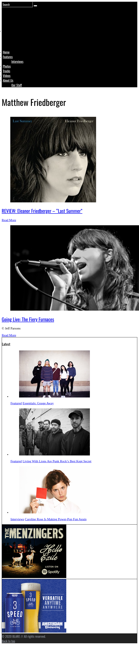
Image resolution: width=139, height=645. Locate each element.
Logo (13, 39)
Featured (16, 403)
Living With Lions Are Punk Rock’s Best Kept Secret (57, 461)
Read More (9, 220)
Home (6, 52)
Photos (7, 66)
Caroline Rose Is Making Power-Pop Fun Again (55, 519)
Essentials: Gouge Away (38, 403)
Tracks (6, 70)
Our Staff (16, 85)
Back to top (8, 641)
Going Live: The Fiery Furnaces (28, 319)
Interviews (17, 61)
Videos (7, 75)
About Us (8, 80)
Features (8, 56)
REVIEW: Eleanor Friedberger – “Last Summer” (42, 210)
